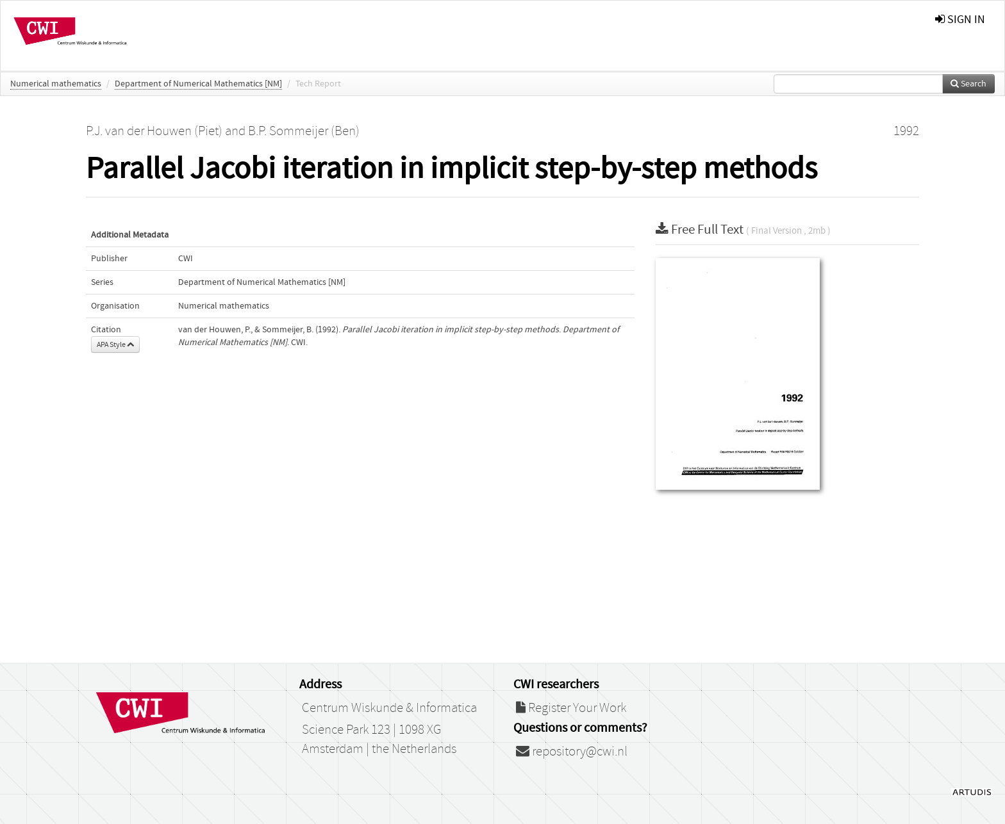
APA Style (115, 344)
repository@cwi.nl (571, 751)
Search (968, 84)
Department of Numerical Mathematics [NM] (198, 84)
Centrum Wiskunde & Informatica (389, 708)
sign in (960, 19)
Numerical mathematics (55, 84)
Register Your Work (571, 708)
